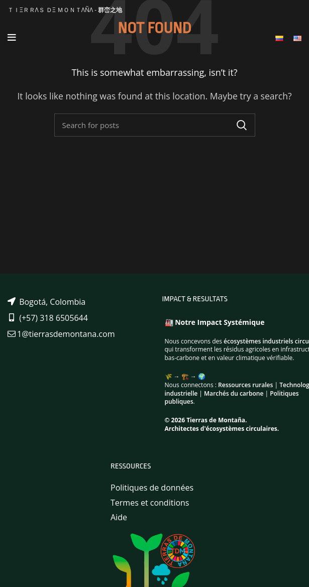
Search (241, 125)
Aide (119, 517)
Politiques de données (152, 487)
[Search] (154, 125)
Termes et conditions (150, 502)
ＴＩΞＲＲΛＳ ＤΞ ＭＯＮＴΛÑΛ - (65, 10)
